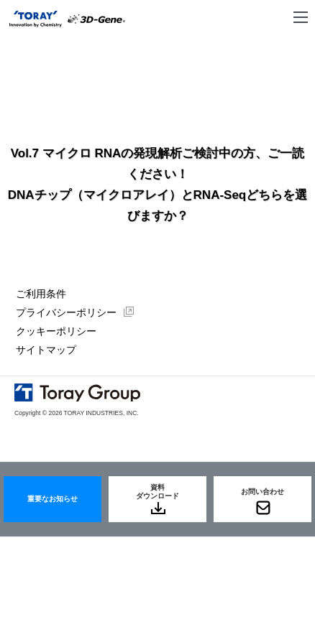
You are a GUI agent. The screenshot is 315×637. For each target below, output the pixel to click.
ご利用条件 (41, 293)
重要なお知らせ (52, 499)
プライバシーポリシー (66, 312)
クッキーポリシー (56, 331)
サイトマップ (46, 349)
